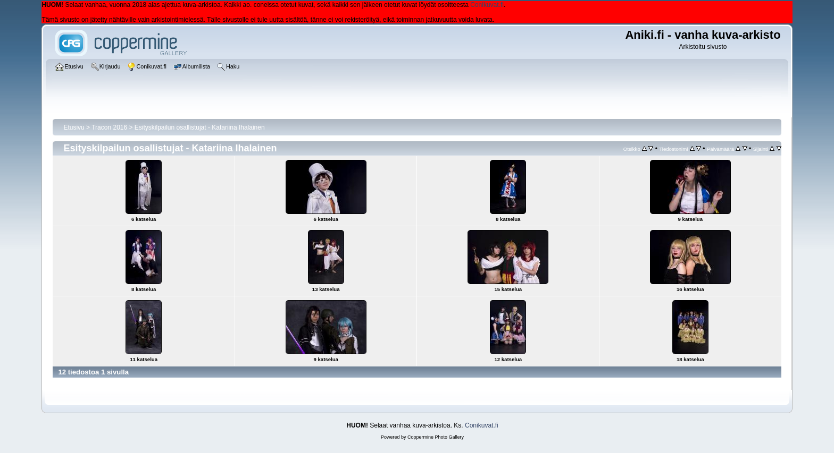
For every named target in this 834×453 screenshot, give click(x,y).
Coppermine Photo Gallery (435, 437)
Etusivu (73, 127)
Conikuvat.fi (487, 4)
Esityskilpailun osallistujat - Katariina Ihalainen (200, 127)
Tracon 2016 (109, 127)
